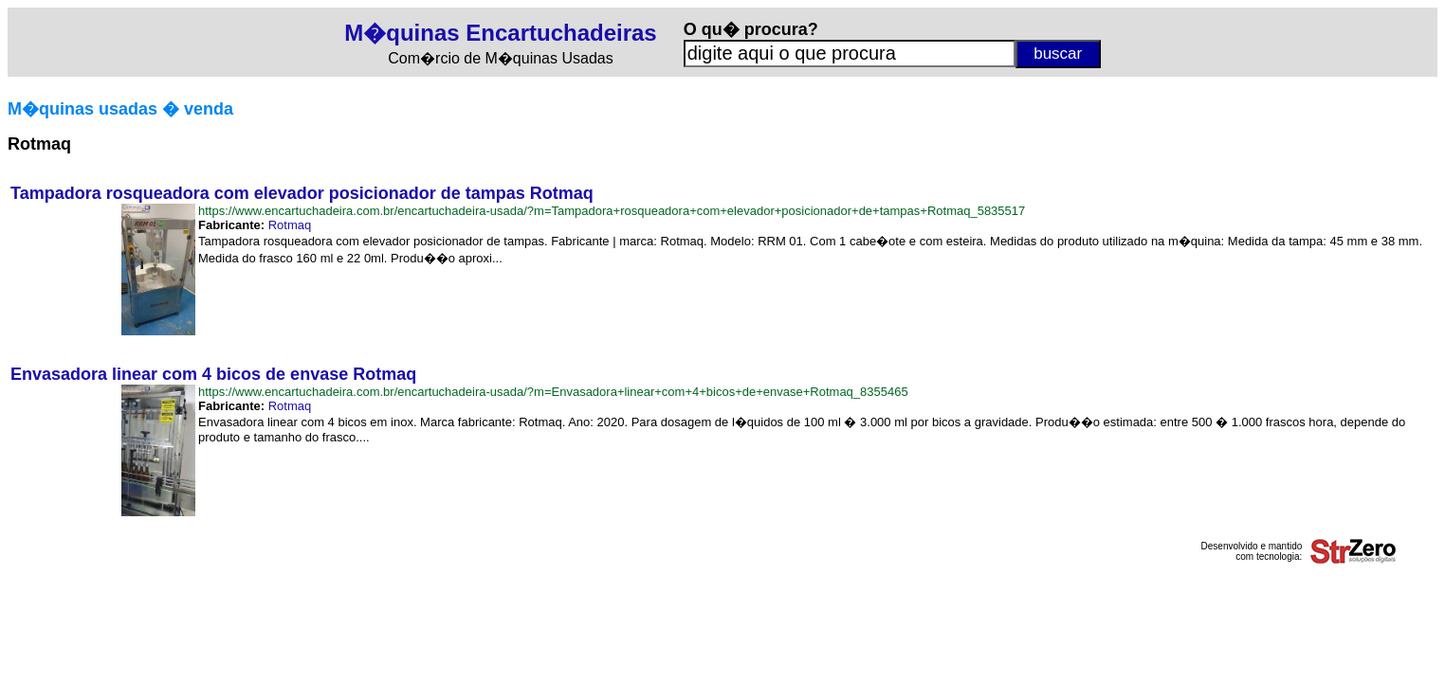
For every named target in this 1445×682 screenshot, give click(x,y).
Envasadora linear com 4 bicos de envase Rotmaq (213, 374)
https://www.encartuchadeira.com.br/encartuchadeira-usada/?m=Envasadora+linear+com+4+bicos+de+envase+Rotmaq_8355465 (553, 392)
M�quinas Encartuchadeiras (500, 32)
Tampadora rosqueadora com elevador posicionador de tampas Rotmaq (302, 193)
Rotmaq (290, 225)
